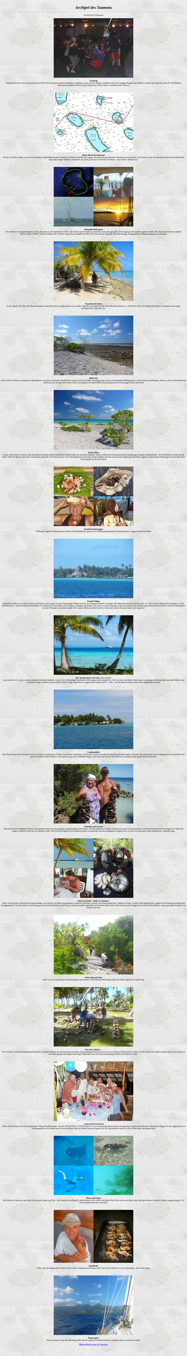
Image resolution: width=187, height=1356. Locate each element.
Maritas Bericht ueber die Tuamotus (93, 1344)
